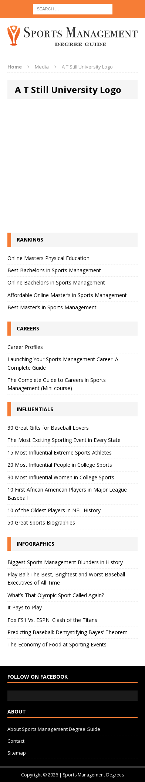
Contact (15, 741)
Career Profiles (25, 346)
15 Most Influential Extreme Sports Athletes (59, 452)
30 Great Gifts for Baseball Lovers (48, 427)
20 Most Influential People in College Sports (59, 464)
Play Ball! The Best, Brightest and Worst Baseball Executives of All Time (66, 578)
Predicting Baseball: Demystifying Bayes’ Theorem (67, 632)
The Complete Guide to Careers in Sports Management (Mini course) (56, 384)
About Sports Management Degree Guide (53, 729)
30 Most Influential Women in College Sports (60, 477)
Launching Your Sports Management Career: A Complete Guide (62, 363)
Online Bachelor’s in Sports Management (56, 282)
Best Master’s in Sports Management (52, 307)
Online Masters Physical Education (48, 258)
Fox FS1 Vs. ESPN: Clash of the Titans (52, 619)
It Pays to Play (24, 607)
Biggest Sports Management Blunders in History (65, 562)
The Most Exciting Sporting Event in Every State (64, 439)
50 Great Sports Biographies (41, 522)
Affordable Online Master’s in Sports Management (67, 295)
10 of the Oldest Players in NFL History (54, 510)
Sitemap (16, 752)
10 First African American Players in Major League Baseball (67, 493)
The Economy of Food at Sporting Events (57, 644)
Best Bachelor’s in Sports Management (54, 270)
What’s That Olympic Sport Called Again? (55, 595)
